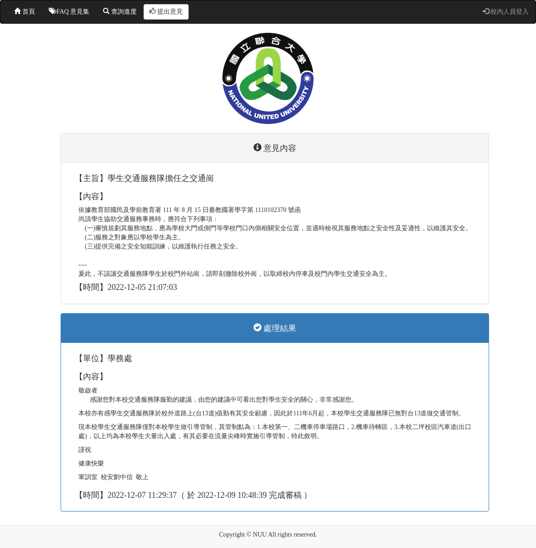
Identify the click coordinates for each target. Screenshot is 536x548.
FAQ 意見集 (69, 11)
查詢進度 (120, 11)
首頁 (24, 11)
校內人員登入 (506, 11)
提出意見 (166, 11)
